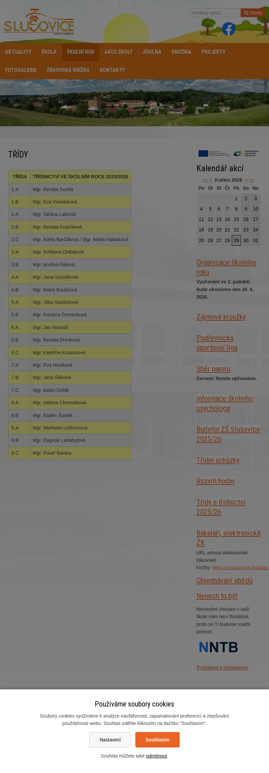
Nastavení (110, 739)
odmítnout (156, 756)
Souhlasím (158, 739)
